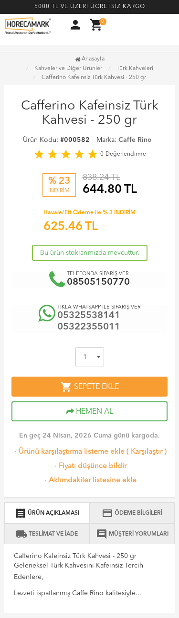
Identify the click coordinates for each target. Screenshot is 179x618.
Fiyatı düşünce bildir (89, 466)
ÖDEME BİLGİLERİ (132, 513)
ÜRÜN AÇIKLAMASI (47, 513)
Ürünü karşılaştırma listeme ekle (69, 452)
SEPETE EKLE (90, 387)
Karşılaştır (146, 452)
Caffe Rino (135, 140)
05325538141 (88, 315)
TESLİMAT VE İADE (47, 534)
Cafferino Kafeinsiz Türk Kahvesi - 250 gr (94, 77)
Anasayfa (90, 59)
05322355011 (88, 327)
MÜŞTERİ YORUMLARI (132, 534)
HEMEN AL (89, 411)
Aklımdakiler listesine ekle (90, 480)
